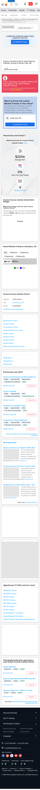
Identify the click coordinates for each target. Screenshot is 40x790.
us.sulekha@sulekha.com (12, 748)
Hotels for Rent (8, 343)
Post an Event (24, 731)
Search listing (8, 27)
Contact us (13, 768)
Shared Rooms (8, 361)
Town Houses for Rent (10, 327)
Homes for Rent (8, 333)
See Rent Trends (10, 69)
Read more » (24, 460)
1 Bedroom (13, 253)
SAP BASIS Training (10, 590)
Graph (7, 261)
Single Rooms (7, 358)
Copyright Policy (32, 770)
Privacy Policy (7, 770)
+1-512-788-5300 (10, 743)
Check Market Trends (20, 124)
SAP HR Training (8, 606)
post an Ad (15, 90)
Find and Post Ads (20, 713)
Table (15, 261)
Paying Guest (7, 364)
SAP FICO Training (9, 600)
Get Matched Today (20, 42)
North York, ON (18, 303)
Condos (24, 15)
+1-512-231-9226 (22, 743)
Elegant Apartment (9, 667)
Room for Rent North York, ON (12, 21)
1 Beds (15, 669)
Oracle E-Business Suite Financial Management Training (20, 619)
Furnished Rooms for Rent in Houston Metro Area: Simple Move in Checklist (20, 466)
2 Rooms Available (9, 391)
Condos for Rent (8, 324)
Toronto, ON (8, 673)
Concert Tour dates (26, 728)
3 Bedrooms (8, 256)
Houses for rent (20, 190)
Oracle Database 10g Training (13, 616)
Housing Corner (9, 442)
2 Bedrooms (24, 253)
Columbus (11, 1)
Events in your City (9, 728)
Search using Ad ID (25, 28)
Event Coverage (8, 731)
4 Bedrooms (20, 256)
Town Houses (34, 15)
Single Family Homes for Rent (13, 330)
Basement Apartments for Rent (14, 346)
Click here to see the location (13, 309)
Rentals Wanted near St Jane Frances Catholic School (24, 702)
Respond (31, 673)
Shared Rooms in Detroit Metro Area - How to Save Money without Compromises (20, 485)
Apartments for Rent (10, 320)
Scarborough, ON (10, 414)
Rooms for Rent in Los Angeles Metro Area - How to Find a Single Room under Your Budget (20, 448)
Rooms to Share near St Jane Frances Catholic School (21, 434)
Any (5, 253)
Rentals (22, 10)
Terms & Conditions (25, 768)
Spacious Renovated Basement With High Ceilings (20, 678)
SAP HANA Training (9, 603)
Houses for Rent (8, 337)
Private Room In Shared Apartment (15, 420)
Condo (6, 692)
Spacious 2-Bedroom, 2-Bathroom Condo (18, 690)
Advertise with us (19, 770)
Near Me (4, 15)
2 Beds (13, 692)
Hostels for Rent (8, 340)
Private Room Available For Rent (14, 406)
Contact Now (31, 386)
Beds (25, 143)
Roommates (13, 10)
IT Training (31, 10)
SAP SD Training (8, 609)
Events (3, 10)
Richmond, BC (9, 429)
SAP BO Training (8, 597)
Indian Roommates (7, 19)
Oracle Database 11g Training (13, 613)
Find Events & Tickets (20, 724)
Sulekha (6, 4)
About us (4, 768)
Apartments (14, 15)
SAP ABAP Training (9, 593)
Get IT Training (20, 718)
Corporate (20, 736)
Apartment (7, 669)
